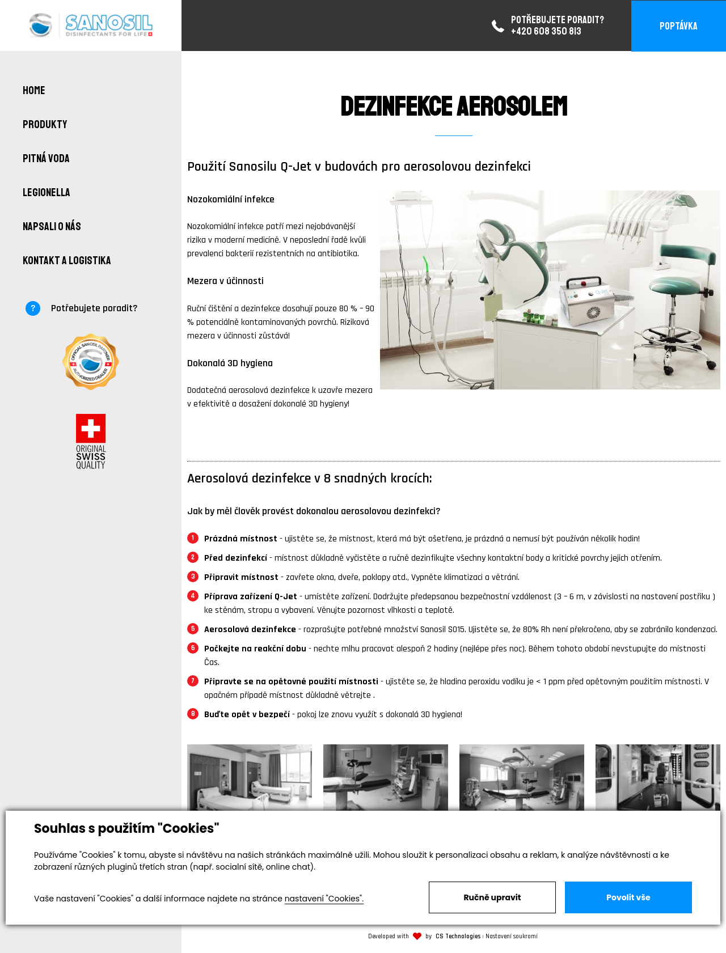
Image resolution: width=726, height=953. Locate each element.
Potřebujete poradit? (94, 308)
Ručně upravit (492, 897)
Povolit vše (628, 897)
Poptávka (679, 26)
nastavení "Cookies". (324, 898)
